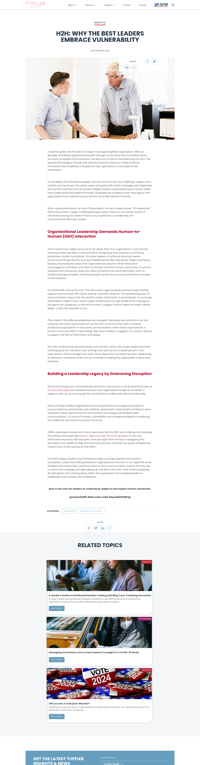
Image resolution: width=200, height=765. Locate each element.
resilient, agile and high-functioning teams (103, 435)
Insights (108, 5)
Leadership (69, 512)
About (71, 5)
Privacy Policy (32, 753)
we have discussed (58, 390)
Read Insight (36, 623)
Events (153, 723)
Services (89, 5)
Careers (143, 5)
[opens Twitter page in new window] (112, 740)
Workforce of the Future (94, 512)
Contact (127, 5)
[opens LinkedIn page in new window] (103, 740)
